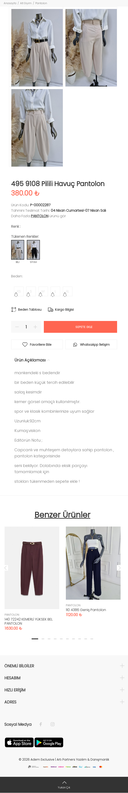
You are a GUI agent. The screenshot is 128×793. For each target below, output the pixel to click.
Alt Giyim (26, 3)
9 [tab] (85, 638)
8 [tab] (79, 638)
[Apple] (19, 742)
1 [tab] (35, 638)
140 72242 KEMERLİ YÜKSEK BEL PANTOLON (29, 621)
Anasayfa (10, 3)
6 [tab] (67, 638)
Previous (5, 568)
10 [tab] (91, 638)
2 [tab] (43, 638)
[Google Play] (49, 742)
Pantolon (41, 3)
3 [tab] (49, 638)
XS (19, 291)
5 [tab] (61, 638)
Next (119, 568)
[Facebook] (42, 724)
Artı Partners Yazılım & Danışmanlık (83, 759)
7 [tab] (73, 638)
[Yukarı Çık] (64, 785)
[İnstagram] (50, 724)
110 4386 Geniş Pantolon (86, 609)
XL (67, 291)
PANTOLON (39, 216)
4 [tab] (55, 638)
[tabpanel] (32, 574)
